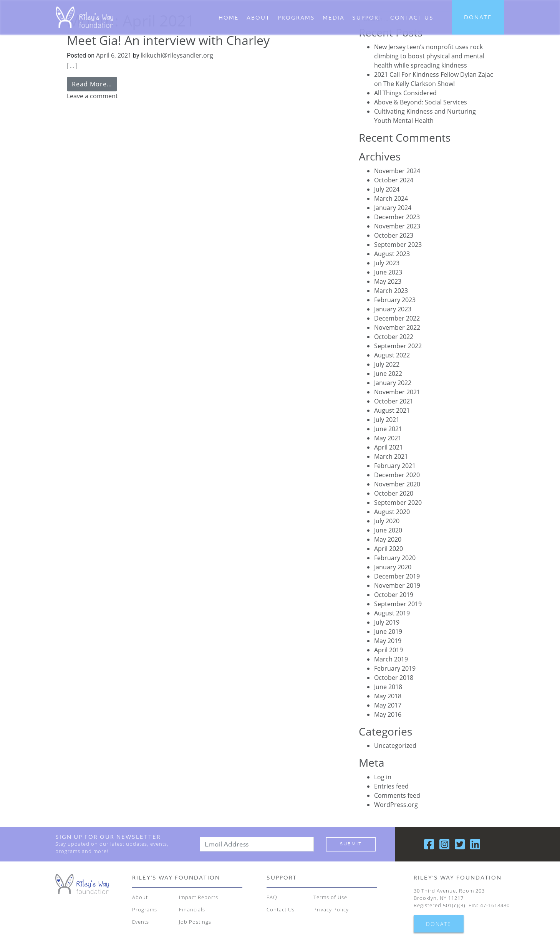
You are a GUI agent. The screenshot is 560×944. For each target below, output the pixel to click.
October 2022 (393, 336)
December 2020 (397, 475)
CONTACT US (412, 17)
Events (140, 921)
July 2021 (386, 419)
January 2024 (392, 207)
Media (334, 17)
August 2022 (392, 355)
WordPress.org (396, 804)
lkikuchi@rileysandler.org (176, 55)
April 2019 (388, 650)
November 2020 (397, 484)
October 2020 (393, 493)
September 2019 (398, 604)
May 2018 (387, 696)
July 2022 (386, 364)
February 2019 (395, 668)
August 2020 (392, 512)
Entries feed (391, 786)
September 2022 (398, 346)
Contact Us (281, 909)
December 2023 (397, 217)
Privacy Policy (331, 909)
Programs (296, 17)
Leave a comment (92, 96)
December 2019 (397, 576)
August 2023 (392, 254)
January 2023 (392, 309)
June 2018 (388, 687)
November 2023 (397, 226)
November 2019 (397, 585)
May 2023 (387, 281)
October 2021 (393, 401)
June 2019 (388, 631)
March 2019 (391, 659)
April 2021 (388, 447)
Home (229, 17)
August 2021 (392, 410)
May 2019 (387, 640)
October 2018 (393, 677)
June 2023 (388, 272)
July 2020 (386, 521)
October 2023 (393, 235)
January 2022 (392, 383)
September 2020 (398, 502)
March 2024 (391, 198)
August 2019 (392, 613)
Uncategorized (395, 745)
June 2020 (388, 530)
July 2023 (386, 263)
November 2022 (397, 327)
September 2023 (398, 244)
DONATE (478, 17)
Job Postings (195, 921)
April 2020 (388, 548)
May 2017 (387, 705)
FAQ (272, 897)
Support (367, 17)
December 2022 (397, 318)
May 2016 (387, 714)
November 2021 (397, 392)
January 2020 (392, 567)
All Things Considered (405, 93)
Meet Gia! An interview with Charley (168, 40)
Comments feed (397, 795)
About (258, 17)
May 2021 (387, 438)
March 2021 (391, 456)
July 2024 (386, 189)
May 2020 (387, 539)
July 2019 (386, 622)
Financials (192, 909)
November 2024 (397, 171)
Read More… (92, 84)
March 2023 (391, 290)
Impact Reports (198, 897)
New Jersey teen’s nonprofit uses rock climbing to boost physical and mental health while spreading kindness (429, 56)
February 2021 (395, 465)
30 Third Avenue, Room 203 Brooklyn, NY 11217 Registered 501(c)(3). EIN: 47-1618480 (462, 898)
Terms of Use (330, 897)
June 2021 (388, 429)
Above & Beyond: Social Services (420, 102)
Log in (382, 777)
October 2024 (393, 180)
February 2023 (395, 300)
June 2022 (388, 373)
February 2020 (395, 558)
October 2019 (393, 594)
